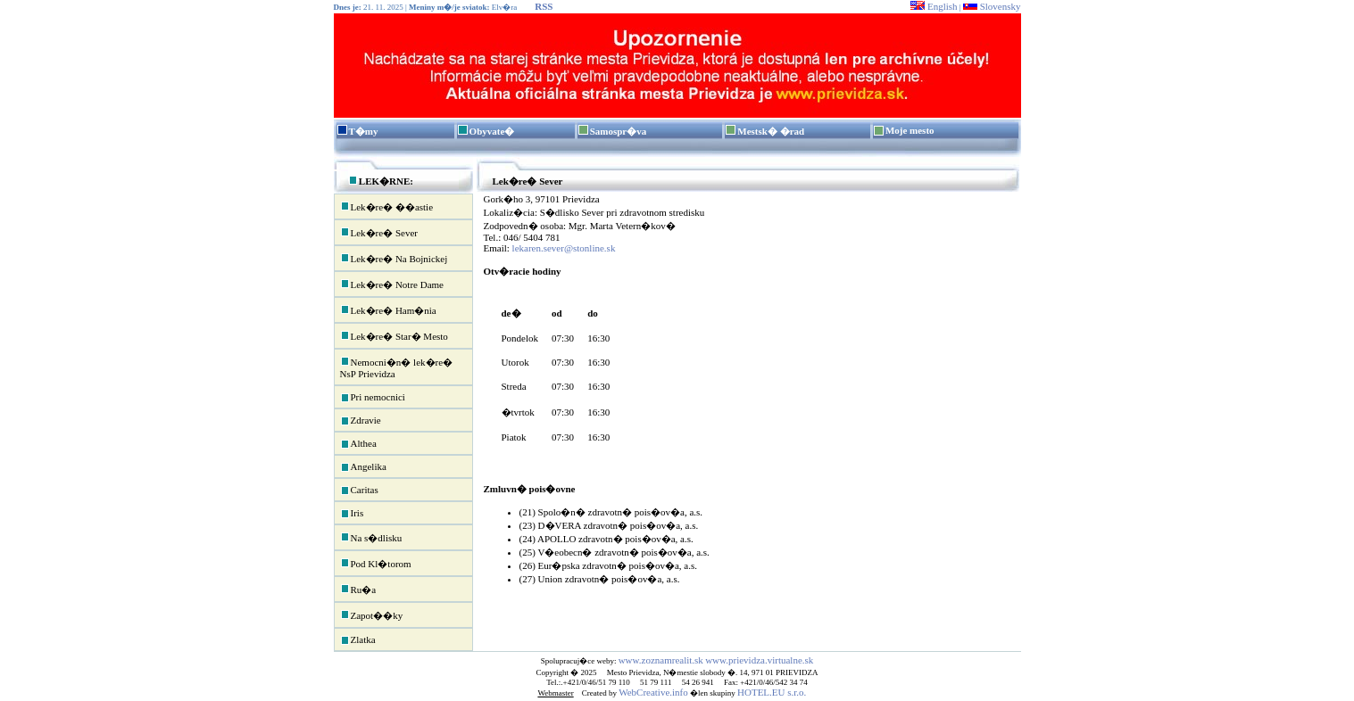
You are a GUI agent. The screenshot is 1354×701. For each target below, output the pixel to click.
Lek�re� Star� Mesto (394, 335)
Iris (352, 513)
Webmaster (555, 693)
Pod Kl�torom (375, 563)
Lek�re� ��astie (387, 206)
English (933, 6)
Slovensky (992, 6)
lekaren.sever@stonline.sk (564, 248)
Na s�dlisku (371, 537)
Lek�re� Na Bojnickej (394, 258)
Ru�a (358, 588)
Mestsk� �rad (770, 131)
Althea (358, 444)
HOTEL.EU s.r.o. (771, 692)
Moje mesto (910, 130)
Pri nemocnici (372, 398)
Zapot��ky (371, 614)
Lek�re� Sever (379, 232)
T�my (363, 131)
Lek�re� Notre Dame (392, 283)
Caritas (359, 490)
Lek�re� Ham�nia (388, 309)
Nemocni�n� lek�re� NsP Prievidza (396, 367)
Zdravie (360, 421)
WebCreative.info (653, 692)
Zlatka (358, 640)
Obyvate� (492, 131)
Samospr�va (618, 131)
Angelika (363, 467)
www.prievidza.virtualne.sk (759, 660)
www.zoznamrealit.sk (661, 660)
